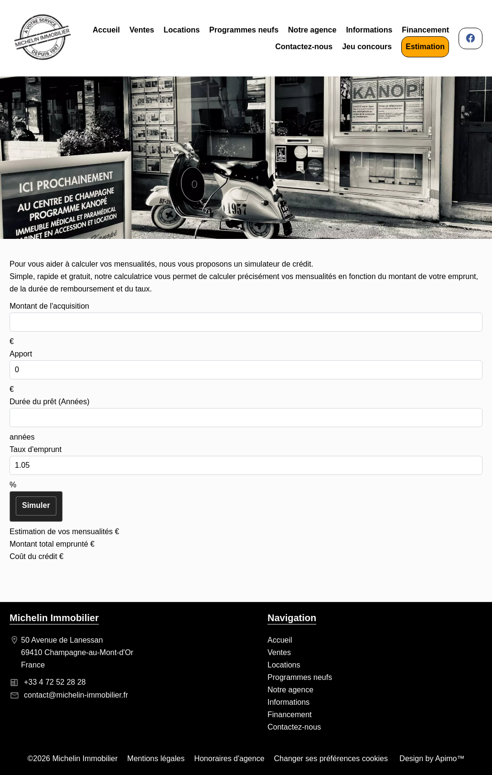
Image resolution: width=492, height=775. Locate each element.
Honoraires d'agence (229, 758)
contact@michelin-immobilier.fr (76, 695)
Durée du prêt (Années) (49, 402)
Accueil (42, 38)
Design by (431, 758)
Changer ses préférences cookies (331, 758)
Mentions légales (155, 758)
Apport (21, 354)
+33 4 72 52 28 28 (55, 682)
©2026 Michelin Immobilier (73, 758)
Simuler (36, 505)
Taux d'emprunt (36, 449)
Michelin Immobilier (54, 618)
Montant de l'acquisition (49, 306)
